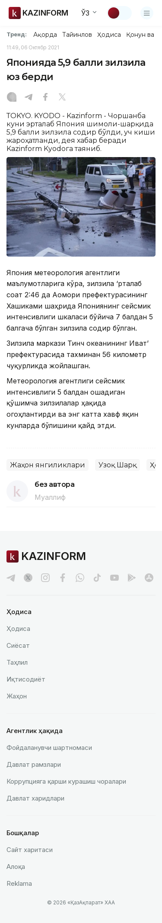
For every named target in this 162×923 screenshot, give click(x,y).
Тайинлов (77, 35)
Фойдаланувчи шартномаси (49, 747)
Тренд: (16, 34)
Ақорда (45, 35)
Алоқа (15, 866)
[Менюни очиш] (146, 12)
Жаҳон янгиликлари (47, 465)
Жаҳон (16, 696)
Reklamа (19, 883)
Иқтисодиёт (25, 679)
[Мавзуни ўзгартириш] (119, 13)
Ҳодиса (109, 35)
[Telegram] (28, 98)
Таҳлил (17, 662)
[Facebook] (45, 98)
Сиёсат (18, 645)
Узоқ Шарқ (117, 465)
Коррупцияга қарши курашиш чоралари (66, 781)
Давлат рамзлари (33, 764)
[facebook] (62, 577)
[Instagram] (11, 98)
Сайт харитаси (29, 850)
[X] (62, 98)
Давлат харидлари (35, 798)
